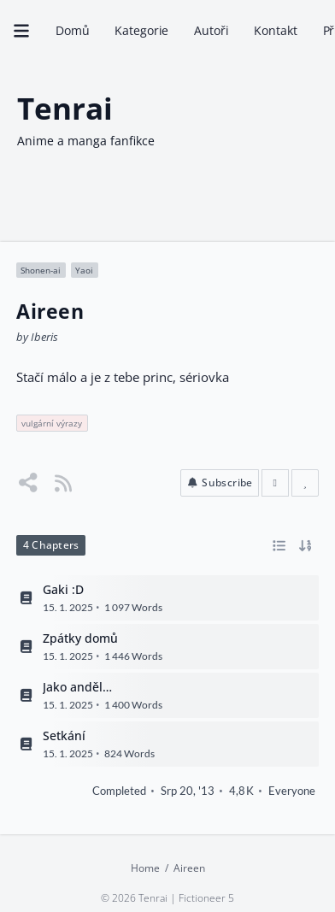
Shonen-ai (41, 270)
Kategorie (141, 30)
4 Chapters (51, 545)
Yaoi (84, 270)
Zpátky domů (80, 638)
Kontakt (275, 30)
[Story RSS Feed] (63, 483)
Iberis (44, 336)
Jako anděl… (77, 687)
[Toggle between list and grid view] (280, 546)
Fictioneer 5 (206, 898)
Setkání (64, 735)
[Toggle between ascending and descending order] (305, 546)
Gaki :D (63, 589)
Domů (72, 30)
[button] (219, 483)
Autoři (211, 30)
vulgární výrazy (51, 423)
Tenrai (65, 106)
